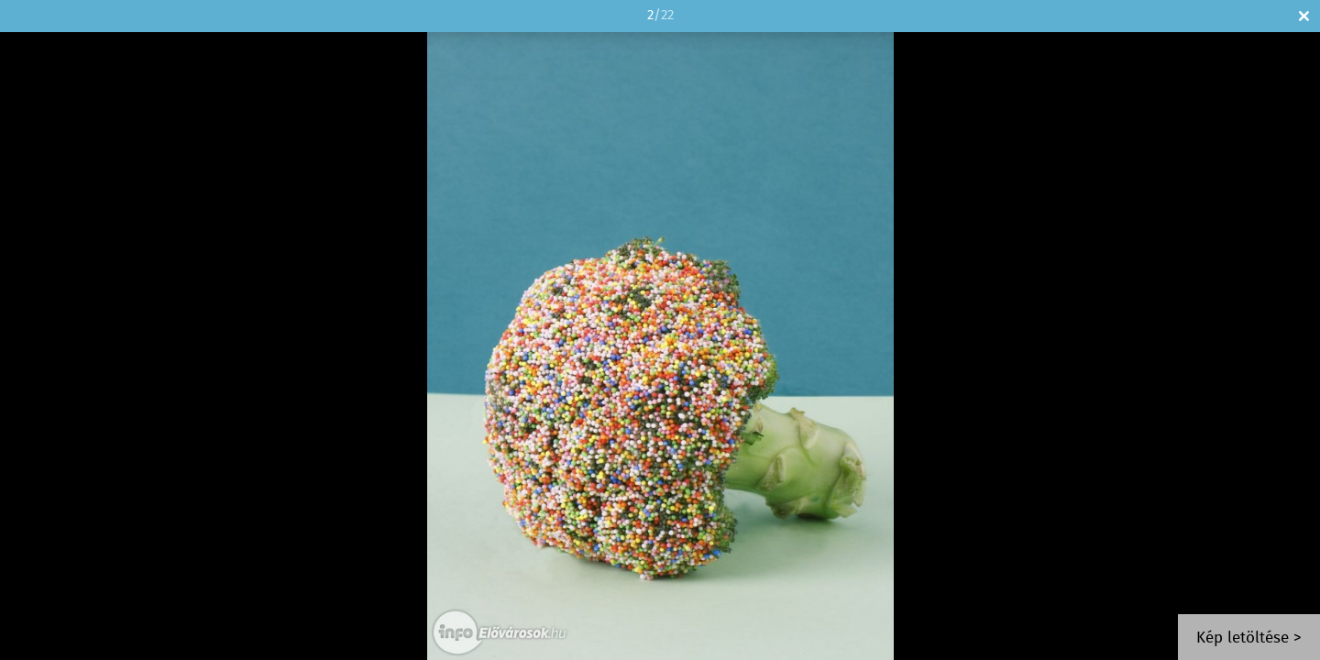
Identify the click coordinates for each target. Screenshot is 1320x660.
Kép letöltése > (1249, 638)
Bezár (1304, 16)
